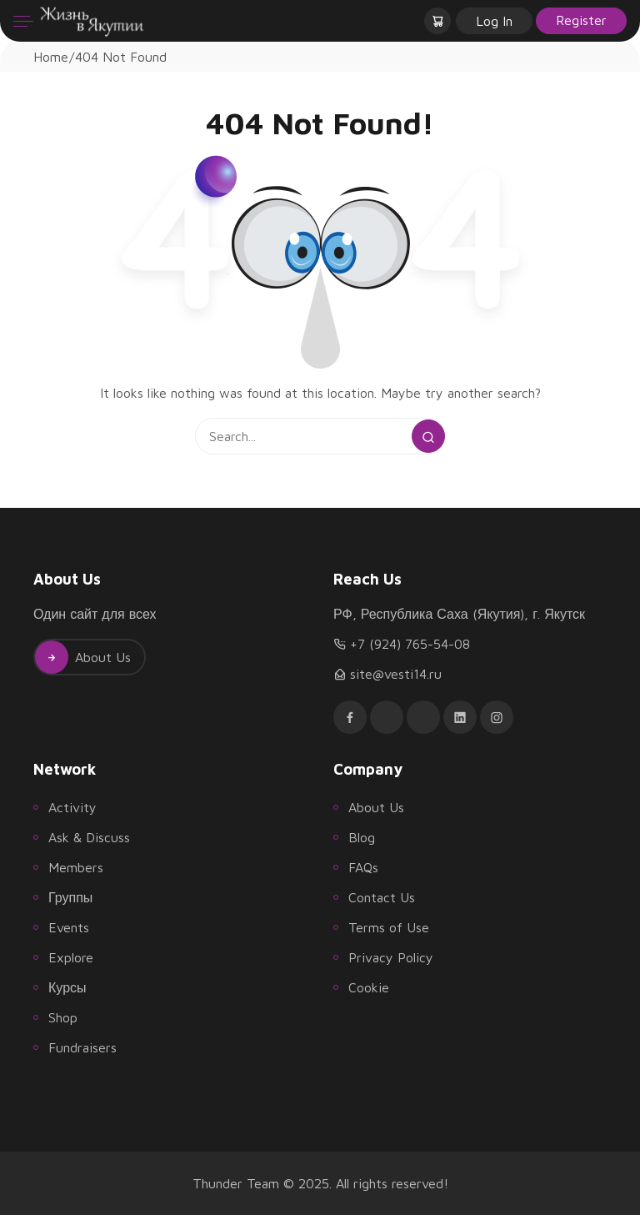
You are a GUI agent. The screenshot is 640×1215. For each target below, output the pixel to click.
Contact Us (381, 897)
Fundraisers (82, 1047)
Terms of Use (388, 927)
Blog (361, 837)
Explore (70, 957)
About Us (83, 657)
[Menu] (23, 21)
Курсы (67, 987)
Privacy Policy (390, 957)
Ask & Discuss (89, 837)
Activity (72, 807)
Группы (70, 897)
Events (68, 927)
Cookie (368, 987)
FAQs (363, 867)
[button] (439, 21)
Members (75, 867)
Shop (63, 1017)
